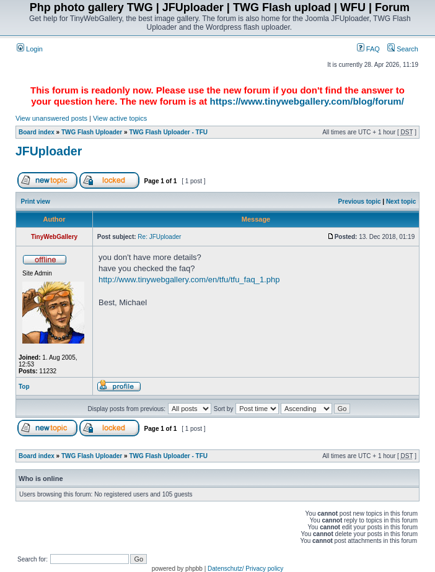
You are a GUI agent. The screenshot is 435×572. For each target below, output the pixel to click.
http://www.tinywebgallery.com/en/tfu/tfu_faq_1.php (189, 279)
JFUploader (48, 151)
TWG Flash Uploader (91, 132)
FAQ (368, 49)
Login (30, 49)
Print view (35, 201)
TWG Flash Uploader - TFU (168, 132)
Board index (37, 132)
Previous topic (359, 201)
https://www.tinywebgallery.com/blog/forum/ (307, 101)
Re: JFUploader (159, 236)
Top (24, 386)
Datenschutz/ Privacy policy (245, 568)
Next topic (401, 201)
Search (402, 49)
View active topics (120, 118)
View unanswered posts (51, 118)
